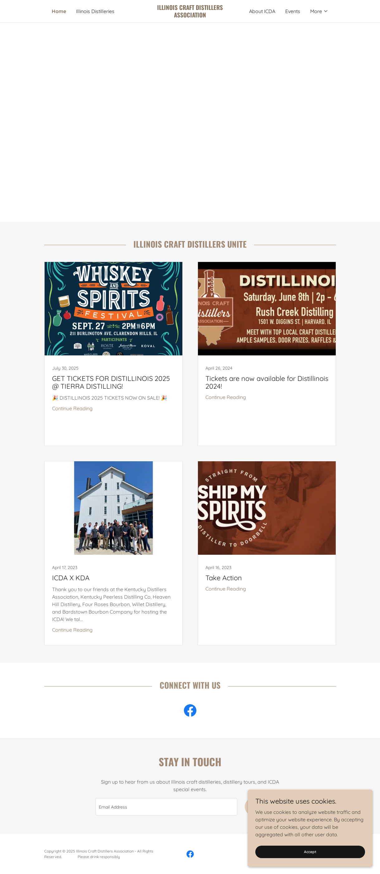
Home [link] (59, 11)
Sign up (264, 807)
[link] (190, 15)
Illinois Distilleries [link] (95, 11)
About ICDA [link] (262, 11)
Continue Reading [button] (72, 408)
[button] (319, 11)
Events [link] (292, 11)
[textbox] (166, 806)
